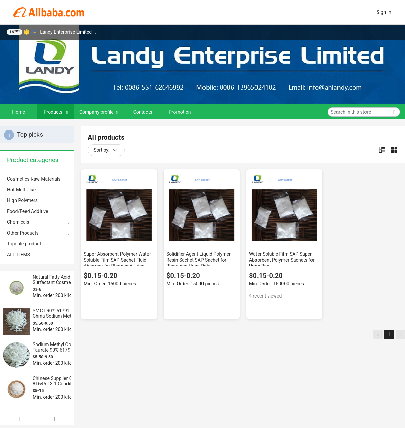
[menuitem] (37, 178)
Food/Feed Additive (27, 211)
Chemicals (18, 222)
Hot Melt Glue (21, 189)
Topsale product (24, 243)
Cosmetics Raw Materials (34, 179)
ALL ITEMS (18, 254)
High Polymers (22, 200)
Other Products (23, 233)
